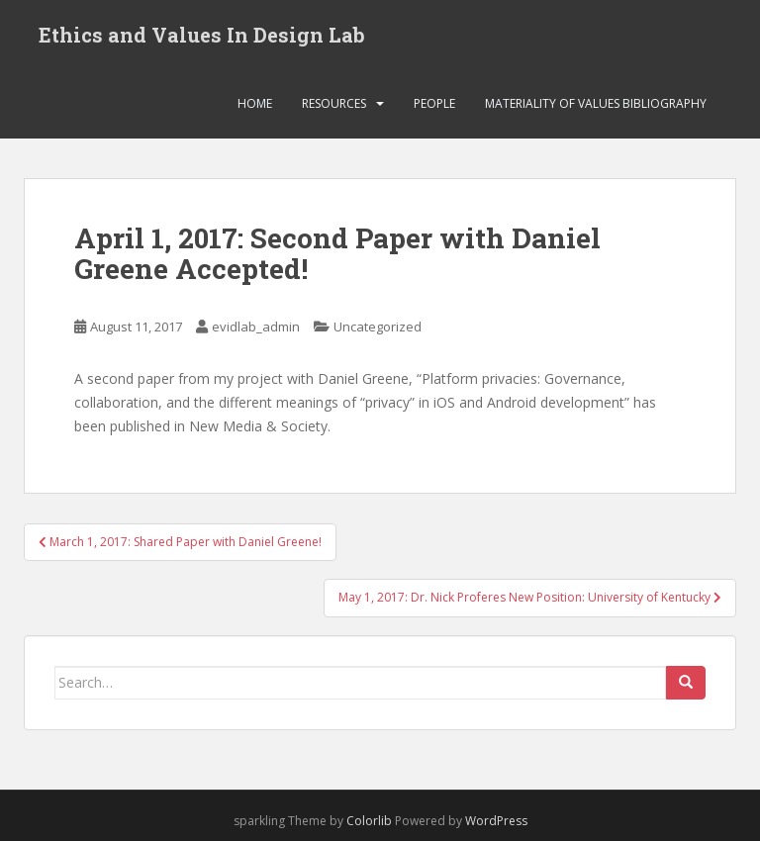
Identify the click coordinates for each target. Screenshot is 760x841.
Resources (334, 103)
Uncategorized (377, 326)
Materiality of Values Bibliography (596, 103)
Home (255, 103)
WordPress (496, 820)
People (434, 103)
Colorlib (369, 820)
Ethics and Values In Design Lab (202, 34)
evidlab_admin (256, 326)
